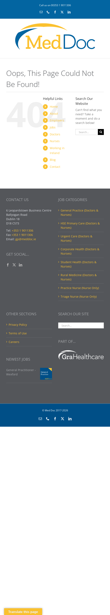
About (54, 113)
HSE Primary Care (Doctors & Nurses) (80, 225)
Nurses (55, 141)
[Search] (101, 132)
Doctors (55, 134)
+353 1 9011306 (22, 230)
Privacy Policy (18, 325)
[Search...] (86, 132)
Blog (53, 160)
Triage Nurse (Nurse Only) (79, 296)
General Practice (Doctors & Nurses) (79, 212)
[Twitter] (14, 264)
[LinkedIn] (20, 264)
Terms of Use (18, 333)
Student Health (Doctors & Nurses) (78, 264)
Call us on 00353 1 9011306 (55, 5)
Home (54, 107)
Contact (55, 167)
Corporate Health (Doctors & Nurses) (80, 251)
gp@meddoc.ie (25, 239)
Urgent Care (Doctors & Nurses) (76, 238)
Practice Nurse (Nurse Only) (80, 288)
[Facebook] (7, 264)
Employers (57, 120)
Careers (14, 342)
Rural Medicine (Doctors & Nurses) (79, 277)
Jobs (53, 127)
